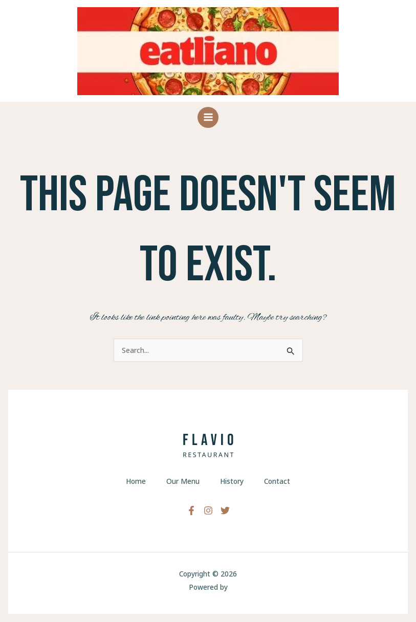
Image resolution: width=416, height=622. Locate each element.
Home (136, 481)
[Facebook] (191, 510)
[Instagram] (208, 510)
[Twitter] (225, 510)
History (232, 481)
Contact (277, 481)
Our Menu (183, 481)
